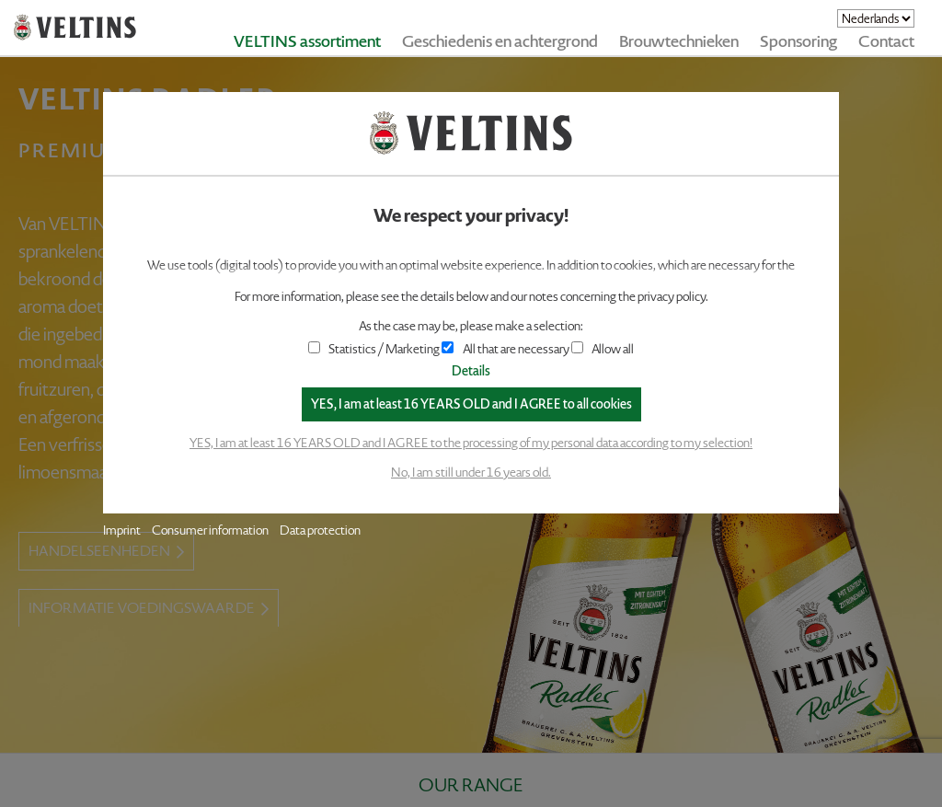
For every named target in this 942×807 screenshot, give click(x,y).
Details (471, 371)
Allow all (602, 349)
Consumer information (210, 530)
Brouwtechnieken (679, 41)
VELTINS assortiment (307, 41)
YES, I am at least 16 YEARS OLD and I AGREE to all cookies (471, 404)
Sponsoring (798, 41)
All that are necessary (505, 349)
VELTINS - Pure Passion (75, 28)
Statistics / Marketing (375, 349)
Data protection (320, 530)
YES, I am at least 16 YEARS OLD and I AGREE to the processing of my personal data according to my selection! (471, 443)
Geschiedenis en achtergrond (500, 41)
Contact (886, 41)
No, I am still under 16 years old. (471, 472)
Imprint (122, 530)
